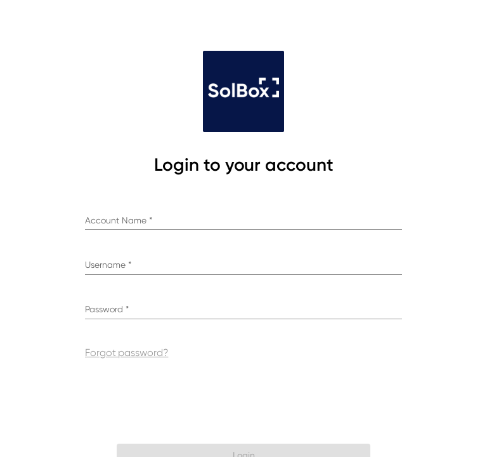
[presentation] (245, 400)
